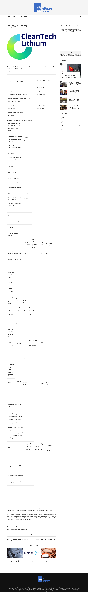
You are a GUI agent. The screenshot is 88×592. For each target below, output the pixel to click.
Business (9, 16)
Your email (70, 41)
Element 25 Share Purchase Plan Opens (31, 560)
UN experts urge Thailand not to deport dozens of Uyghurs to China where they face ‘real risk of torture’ (75, 84)
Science (20, 16)
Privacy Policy (38, 585)
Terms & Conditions (49, 585)
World (14, 16)
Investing (26, 16)
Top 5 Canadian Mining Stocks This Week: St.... (48, 560)
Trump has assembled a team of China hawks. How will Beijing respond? (75, 91)
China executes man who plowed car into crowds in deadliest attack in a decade (74, 99)
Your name (70, 34)
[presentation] (70, 47)
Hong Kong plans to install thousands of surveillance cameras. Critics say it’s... (69, 75)
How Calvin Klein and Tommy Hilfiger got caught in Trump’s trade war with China (75, 107)
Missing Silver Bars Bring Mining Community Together (15, 560)
